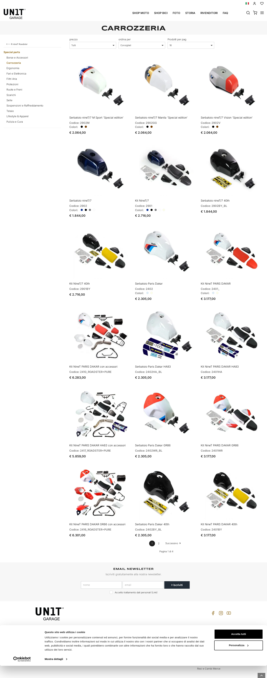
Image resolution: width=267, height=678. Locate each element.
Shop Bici (161, 13)
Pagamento (203, 632)
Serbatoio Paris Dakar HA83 (153, 356)
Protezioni (12, 84)
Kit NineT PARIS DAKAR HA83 (220, 356)
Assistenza (166, 627)
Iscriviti (177, 570)
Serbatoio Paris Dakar (149, 276)
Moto (125, 622)
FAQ (162, 632)
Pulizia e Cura (14, 121)
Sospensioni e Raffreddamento (24, 105)
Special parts (12, 52)
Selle (9, 100)
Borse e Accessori (17, 57)
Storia (190, 13)
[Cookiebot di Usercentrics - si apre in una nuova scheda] (22, 671)
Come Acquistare (169, 622)
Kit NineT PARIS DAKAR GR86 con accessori (97, 509)
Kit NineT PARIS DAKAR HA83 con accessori (97, 433)
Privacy (89, 632)
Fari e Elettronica (16, 73)
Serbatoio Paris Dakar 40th (152, 509)
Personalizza (238, 657)
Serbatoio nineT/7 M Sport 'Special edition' (96, 115)
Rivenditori (209, 13)
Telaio (10, 111)
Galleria (126, 632)
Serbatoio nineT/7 (80, 195)
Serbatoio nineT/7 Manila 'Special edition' (161, 115)
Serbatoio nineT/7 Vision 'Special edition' (227, 115)
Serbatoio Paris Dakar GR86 (153, 433)
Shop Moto (140, 13)
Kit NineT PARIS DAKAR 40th (219, 509)
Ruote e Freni (14, 89)
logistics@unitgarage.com (57, 622)
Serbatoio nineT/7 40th (215, 195)
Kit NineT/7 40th (79, 276)
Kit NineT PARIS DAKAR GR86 (220, 433)
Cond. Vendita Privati (209, 622)
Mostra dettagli (54, 671)
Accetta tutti (238, 646)
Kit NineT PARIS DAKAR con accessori (93, 356)
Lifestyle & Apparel (17, 116)
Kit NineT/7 (142, 195)
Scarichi (11, 95)
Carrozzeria (13, 62)
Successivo (173, 528)
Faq (225, 13)
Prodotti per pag (177, 39)
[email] (143, 570)
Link (154, 577)
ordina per (125, 39)
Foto (176, 13)
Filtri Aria (11, 78)
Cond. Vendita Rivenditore (212, 627)
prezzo (73, 39)
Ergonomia (12, 68)
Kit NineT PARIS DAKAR (216, 276)
